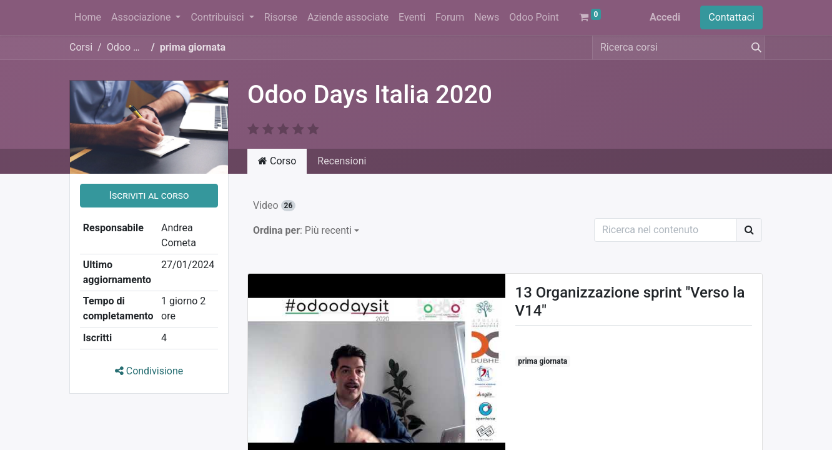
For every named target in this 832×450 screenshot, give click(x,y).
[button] (149, 196)
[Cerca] (754, 47)
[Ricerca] (749, 230)
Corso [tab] (277, 161)
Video (274, 205)
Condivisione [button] (149, 371)
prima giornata (542, 361)
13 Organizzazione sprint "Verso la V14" (630, 301)
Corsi (80, 47)
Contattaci (731, 17)
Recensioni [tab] (341, 161)
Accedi (665, 17)
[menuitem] (87, 17)
